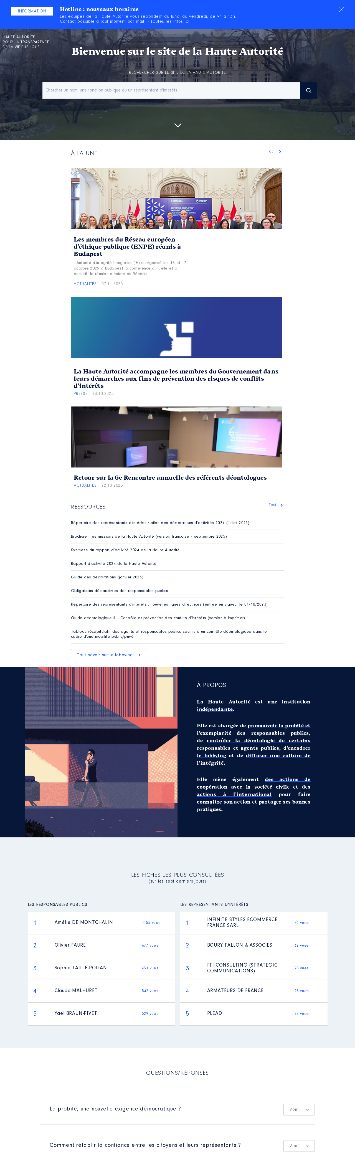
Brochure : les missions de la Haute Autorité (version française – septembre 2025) (149, 537)
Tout (272, 151)
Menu (348, 41)
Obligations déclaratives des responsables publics (119, 591)
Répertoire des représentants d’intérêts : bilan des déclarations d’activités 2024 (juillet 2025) (160, 523)
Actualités (85, 284)
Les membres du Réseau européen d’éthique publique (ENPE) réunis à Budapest (127, 246)
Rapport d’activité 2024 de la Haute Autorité (113, 564)
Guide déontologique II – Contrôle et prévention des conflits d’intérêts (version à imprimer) (158, 618)
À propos (211, 686)
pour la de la (26, 42)
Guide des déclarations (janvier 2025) (107, 577)
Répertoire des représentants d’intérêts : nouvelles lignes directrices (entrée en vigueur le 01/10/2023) (169, 605)
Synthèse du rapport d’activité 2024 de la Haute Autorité (125, 550)
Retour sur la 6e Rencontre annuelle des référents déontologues (170, 478)
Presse (81, 394)
